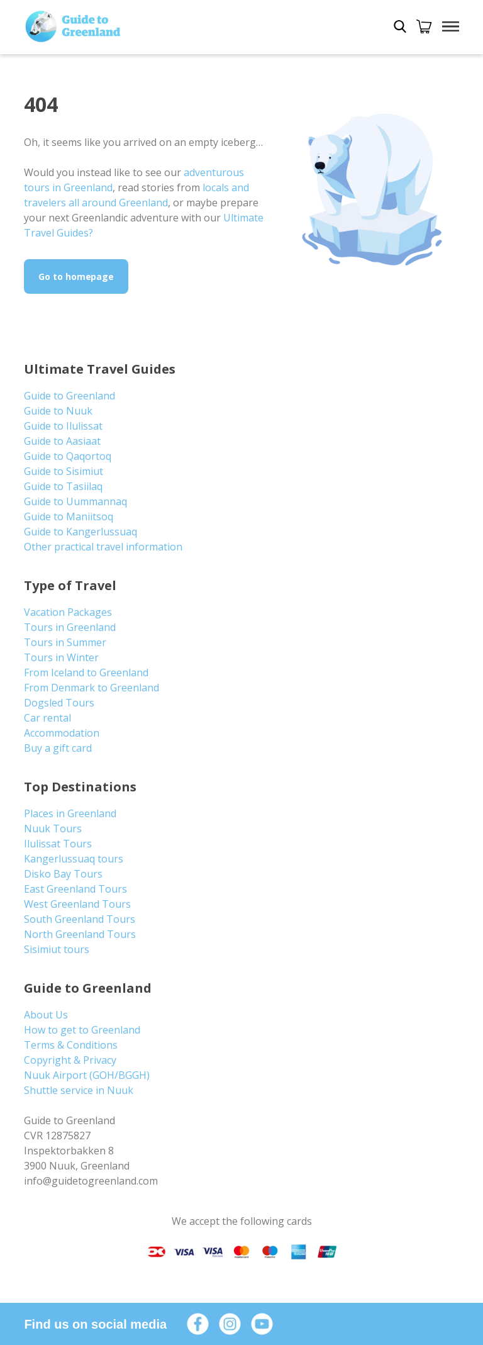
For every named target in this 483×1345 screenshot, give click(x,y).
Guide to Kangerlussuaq (80, 532)
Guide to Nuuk (58, 411)
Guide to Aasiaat (62, 441)
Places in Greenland (70, 813)
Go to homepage (76, 276)
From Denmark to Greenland (91, 688)
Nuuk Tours (53, 828)
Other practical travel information (103, 547)
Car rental (47, 718)
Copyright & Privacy (70, 1060)
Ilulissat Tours (58, 844)
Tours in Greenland (70, 627)
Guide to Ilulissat (63, 426)
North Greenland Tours (80, 934)
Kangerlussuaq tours (73, 859)
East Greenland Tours (75, 889)
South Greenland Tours (79, 919)
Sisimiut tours (56, 949)
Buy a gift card (58, 748)
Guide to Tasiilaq (63, 486)
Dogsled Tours (59, 703)
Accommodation (61, 733)
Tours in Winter (61, 657)
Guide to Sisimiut (63, 471)
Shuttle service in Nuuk (78, 1090)
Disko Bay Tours (63, 874)
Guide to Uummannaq (75, 501)
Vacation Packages (68, 612)
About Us (46, 1015)
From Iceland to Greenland (86, 672)
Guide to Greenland (69, 396)
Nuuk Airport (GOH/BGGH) (87, 1075)
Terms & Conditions (71, 1045)
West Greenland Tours (77, 904)
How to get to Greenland (82, 1030)
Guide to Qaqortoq (67, 456)
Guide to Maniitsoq (68, 516)
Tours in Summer (65, 642)
